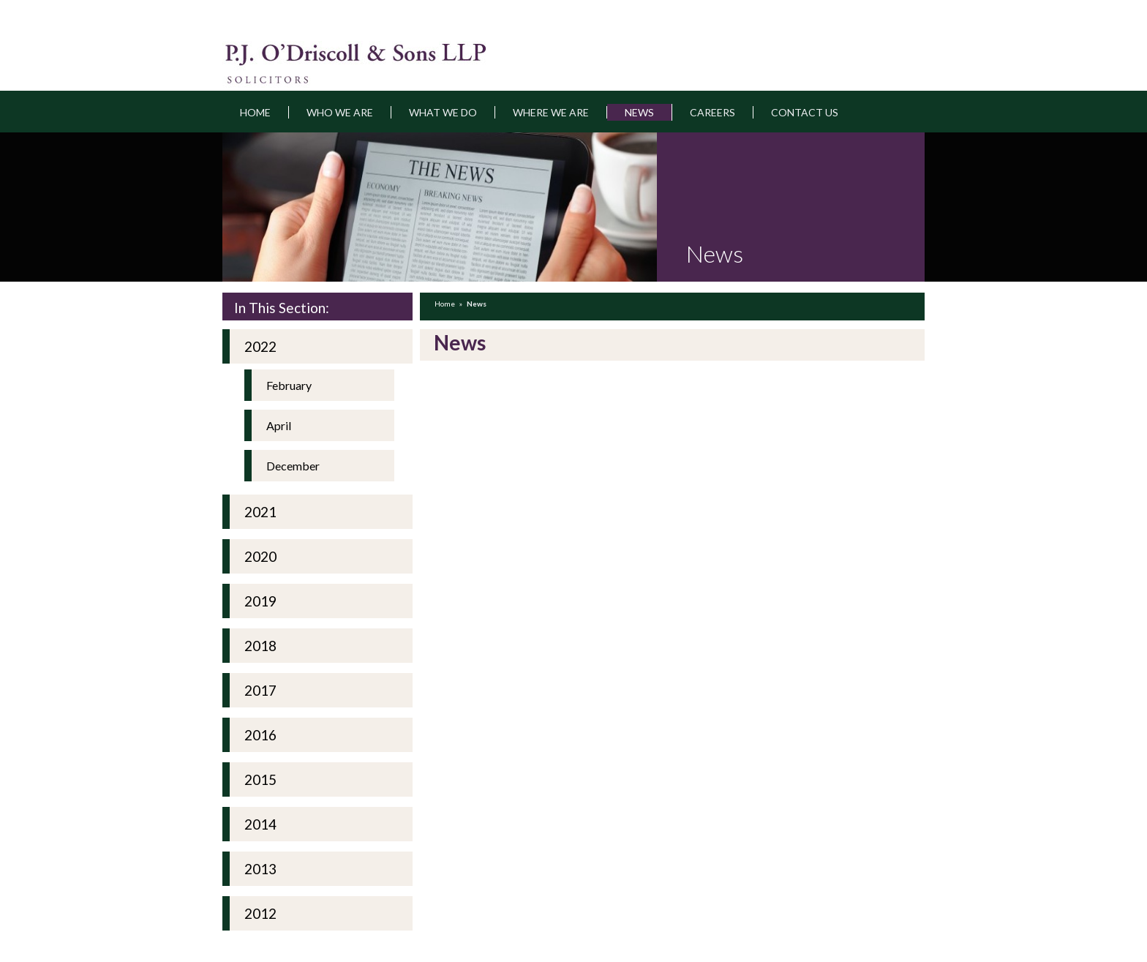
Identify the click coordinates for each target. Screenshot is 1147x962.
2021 (260, 511)
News (639, 112)
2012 (260, 913)
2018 (260, 645)
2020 (260, 556)
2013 (260, 868)
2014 (260, 824)
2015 (260, 779)
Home (255, 112)
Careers (712, 112)
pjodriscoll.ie (301, 54)
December (293, 466)
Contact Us (804, 112)
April (278, 425)
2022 (260, 346)
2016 (260, 734)
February (289, 385)
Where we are (551, 112)
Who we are (340, 112)
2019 (260, 601)
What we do (443, 112)
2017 (260, 690)
